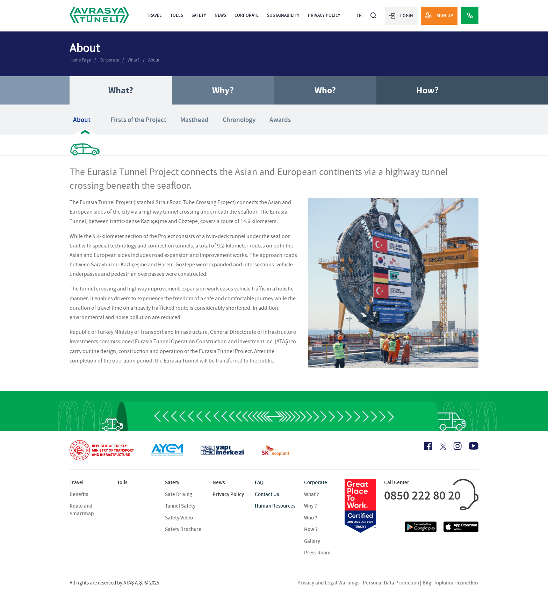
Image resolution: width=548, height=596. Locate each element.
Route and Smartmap (82, 509)
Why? (223, 90)
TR (359, 15)
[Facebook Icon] (428, 446)
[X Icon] (442, 447)
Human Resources (275, 505)
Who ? (310, 517)
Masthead (194, 119)
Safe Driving (178, 494)
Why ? (310, 505)
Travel (154, 15)
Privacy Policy (324, 15)
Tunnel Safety (180, 505)
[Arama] (373, 12)
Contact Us (267, 494)
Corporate (247, 15)
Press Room (317, 552)
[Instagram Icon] (457, 446)
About (153, 60)
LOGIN (401, 15)
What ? (311, 494)
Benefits (79, 494)
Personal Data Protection (391, 582)
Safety (199, 15)
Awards (280, 119)
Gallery (312, 541)
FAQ (259, 482)
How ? (311, 529)
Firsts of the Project (138, 119)
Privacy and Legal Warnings (328, 582)
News (220, 15)
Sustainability (283, 15)
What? (133, 60)
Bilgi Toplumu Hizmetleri (450, 582)
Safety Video (179, 517)
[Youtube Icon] (473, 446)
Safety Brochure (183, 529)
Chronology (239, 119)
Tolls (176, 15)
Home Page (80, 60)
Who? (325, 90)
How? (427, 90)
